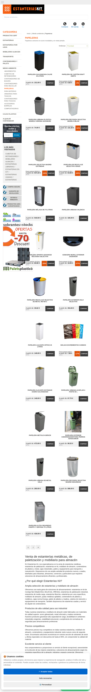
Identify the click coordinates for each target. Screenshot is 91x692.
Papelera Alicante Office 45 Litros (40, 346)
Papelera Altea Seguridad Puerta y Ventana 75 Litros (40, 526)
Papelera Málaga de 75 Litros (40, 210)
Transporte (8, 56)
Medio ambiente (9, 68)
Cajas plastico (9, 114)
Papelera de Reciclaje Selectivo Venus (73, 165)
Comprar (50, 83)
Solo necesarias (45, 678)
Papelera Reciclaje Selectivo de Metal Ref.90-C (40, 300)
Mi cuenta (74, 25)
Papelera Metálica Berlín (40, 435)
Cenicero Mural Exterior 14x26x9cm (73, 255)
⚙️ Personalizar (45, 685)
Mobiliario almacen (11, 52)
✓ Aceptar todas (45, 672)
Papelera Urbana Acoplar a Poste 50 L (73, 391)
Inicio (29, 33)
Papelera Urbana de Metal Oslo (40, 481)
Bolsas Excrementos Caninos (73, 345)
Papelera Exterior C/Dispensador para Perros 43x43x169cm (73, 437)
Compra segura (13, 187)
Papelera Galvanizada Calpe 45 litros (40, 75)
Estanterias (8, 40)
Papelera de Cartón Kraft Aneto (73, 75)
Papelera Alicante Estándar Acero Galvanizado (40, 391)
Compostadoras (11, 108)
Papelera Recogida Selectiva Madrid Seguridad (73, 481)
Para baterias (10, 91)
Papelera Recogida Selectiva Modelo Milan (73, 120)
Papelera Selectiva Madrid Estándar (39, 165)
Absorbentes (10, 71)
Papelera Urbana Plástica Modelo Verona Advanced (40, 120)
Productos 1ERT (10, 35)
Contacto (64, 25)
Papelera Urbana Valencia (73, 210)
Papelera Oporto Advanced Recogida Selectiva (40, 255)
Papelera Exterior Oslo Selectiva (73, 300)
